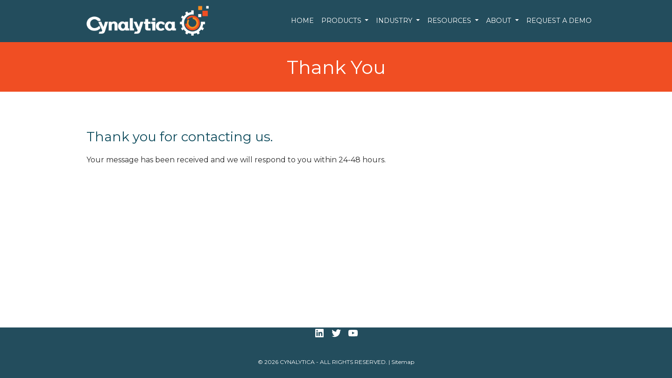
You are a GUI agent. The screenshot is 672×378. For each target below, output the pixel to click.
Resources (450, 20)
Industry (395, 20)
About (499, 20)
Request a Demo (559, 20)
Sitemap (402, 361)
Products (342, 20)
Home (302, 20)
